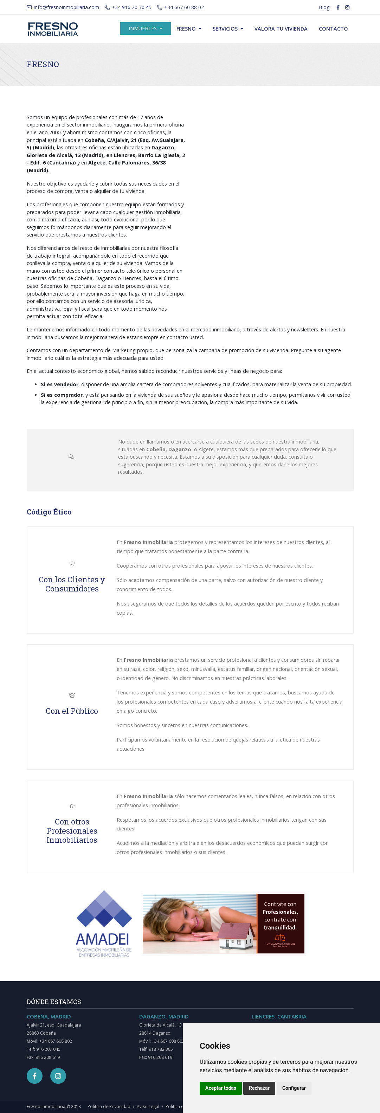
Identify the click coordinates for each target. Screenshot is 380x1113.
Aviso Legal (148, 1106)
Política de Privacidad (109, 1106)
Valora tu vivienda (281, 28)
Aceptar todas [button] (220, 1088)
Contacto (333, 28)
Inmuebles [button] (143, 28)
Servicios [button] (226, 28)
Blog (324, 7)
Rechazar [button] (259, 1088)
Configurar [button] (294, 1088)
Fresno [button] (186, 28)
